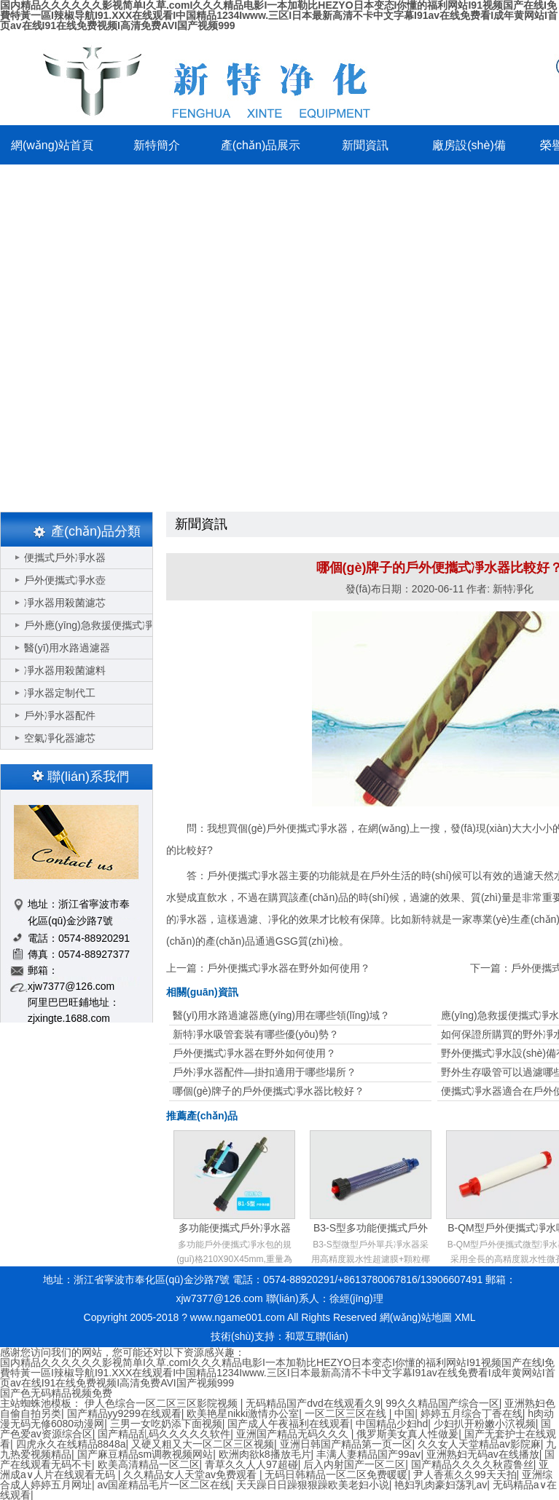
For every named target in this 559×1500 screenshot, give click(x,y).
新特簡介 (156, 145)
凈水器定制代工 (59, 693)
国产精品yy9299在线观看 (124, 1413)
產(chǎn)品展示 (260, 145)
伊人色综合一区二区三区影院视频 (163, 1403)
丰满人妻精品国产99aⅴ (368, 1454)
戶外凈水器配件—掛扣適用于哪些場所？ (264, 1072)
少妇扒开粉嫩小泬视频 (485, 1423)
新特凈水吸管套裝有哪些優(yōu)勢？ (256, 1034)
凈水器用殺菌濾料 (65, 670)
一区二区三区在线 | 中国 (360, 1413)
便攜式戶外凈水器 (65, 557)
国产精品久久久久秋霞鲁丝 (472, 1464)
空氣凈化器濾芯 (59, 738)
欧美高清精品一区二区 (149, 1464)
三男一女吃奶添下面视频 (166, 1423)
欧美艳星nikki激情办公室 (243, 1413)
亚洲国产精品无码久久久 (293, 1434)
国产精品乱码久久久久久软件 (164, 1434)
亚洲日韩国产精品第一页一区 (346, 1444)
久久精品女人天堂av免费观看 (191, 1474)
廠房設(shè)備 (468, 145)
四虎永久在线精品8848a (71, 1444)
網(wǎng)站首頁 (52, 145)
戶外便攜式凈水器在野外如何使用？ (288, 968)
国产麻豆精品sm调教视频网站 (145, 1454)
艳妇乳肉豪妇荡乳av (440, 1485)
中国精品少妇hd (392, 1423)
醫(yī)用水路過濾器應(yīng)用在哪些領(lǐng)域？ (281, 1015)
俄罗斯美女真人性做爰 (407, 1434)
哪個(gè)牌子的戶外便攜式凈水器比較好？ (268, 1091)
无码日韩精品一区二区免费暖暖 (336, 1474)
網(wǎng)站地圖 (416, 1317)
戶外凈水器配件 (59, 715)
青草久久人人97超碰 (251, 1464)
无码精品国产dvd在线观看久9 (313, 1403)
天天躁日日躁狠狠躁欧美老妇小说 (312, 1485)
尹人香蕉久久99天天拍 (465, 1474)
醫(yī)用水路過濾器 (67, 648)
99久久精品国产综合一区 (442, 1403)
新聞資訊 (365, 145)
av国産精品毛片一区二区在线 (164, 1485)
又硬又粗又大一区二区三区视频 (202, 1444)
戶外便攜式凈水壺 (65, 580)
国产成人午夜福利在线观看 (288, 1423)
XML (465, 1317)
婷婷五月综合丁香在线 (472, 1413)
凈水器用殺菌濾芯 (65, 602)
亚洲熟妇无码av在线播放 (482, 1454)
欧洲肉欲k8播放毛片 (265, 1454)
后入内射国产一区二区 (354, 1464)
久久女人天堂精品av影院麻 (479, 1444)
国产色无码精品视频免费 (56, 1393)
